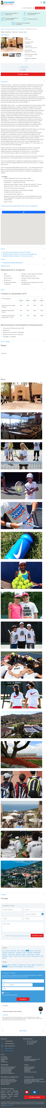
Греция (16, 956)
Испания (4, 952)
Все (3, 950)
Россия (4, 958)
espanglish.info (9, 1105)
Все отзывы (23, 1030)
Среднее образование (6, 1070)
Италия (38, 954)
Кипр (18, 950)
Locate (23, 212)
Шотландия (11, 954)
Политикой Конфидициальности (20, 935)
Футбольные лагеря (6, 1083)
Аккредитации (4, 1061)
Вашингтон (40, 964)
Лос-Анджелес (22, 964)
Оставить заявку (40, 8)
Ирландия (13, 950)
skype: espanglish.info (10, 1046)
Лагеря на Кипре (5, 1084)
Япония (28, 956)
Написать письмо (9, 1050)
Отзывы (3, 1060)
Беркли (34, 964)
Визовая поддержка (29, 1068)
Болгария (5, 956)
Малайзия (30, 952)
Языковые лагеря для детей (7, 1068)
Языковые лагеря (10, 29)
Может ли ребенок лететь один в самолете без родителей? (34, 1082)
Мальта (23, 950)
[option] (12, 44)
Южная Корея (36, 956)
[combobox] (4, 984)
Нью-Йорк (8, 964)
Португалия (11, 952)
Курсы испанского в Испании (8, 1079)
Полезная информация (29, 1060)
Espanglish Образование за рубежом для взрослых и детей (8, 3)
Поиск (41, 2)
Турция (11, 956)
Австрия (4, 954)
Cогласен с (17, 935)
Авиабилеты (27, 1070)
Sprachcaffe (5, 1015)
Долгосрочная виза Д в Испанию (9, 1080)
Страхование (27, 1069)
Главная (3, 29)
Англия (7, 950)
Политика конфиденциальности (32, 1059)
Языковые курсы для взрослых (8, 1067)
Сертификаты (4, 1059)
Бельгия (18, 954)
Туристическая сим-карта (30, 1072)
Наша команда (4, 1058)
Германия (19, 952)
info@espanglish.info (9, 1043)
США (17, 29)
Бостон (29, 964)
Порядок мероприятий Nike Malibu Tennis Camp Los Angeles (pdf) (19, 206)
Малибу (22, 29)
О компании (4, 1056)
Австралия (38, 950)
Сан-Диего (11, 966)
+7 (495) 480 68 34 (27, 8)
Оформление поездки (29, 1067)
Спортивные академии (6, 1069)
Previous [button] (1, 55)
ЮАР (41, 956)
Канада (32, 950)
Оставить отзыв (37, 935)
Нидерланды (31, 954)
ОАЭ (20, 956)
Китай (23, 956)
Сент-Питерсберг (29, 966)
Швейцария (37, 952)
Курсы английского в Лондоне (8, 1081)
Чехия (24, 952)
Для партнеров (28, 1056)
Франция (23, 954)
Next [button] (22, 55)
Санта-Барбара (19, 966)
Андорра (3, 1098)
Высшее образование (6, 1072)
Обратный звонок (9, 1048)
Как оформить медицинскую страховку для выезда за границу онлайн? (34, 1079)
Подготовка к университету (7, 1073)
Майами (14, 964)
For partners (27, 1058)
